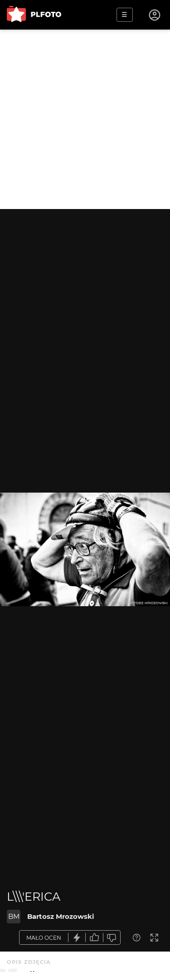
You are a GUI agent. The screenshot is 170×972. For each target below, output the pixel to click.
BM (13, 916)
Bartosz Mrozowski (60, 916)
